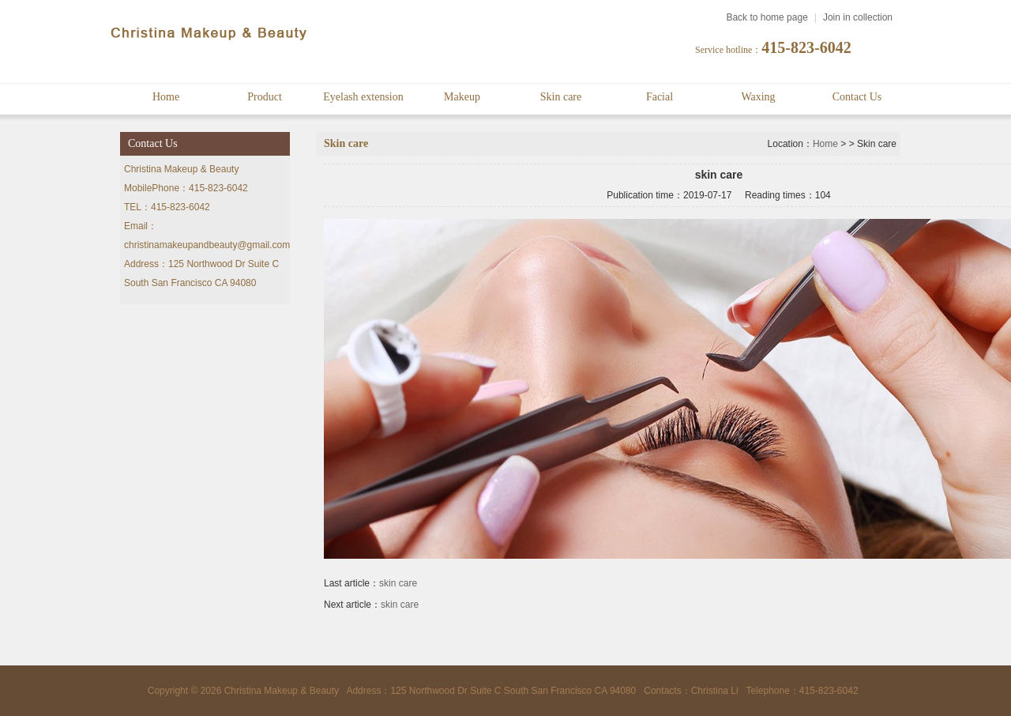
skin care (398, 583)
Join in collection (858, 17)
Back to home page (766, 17)
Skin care (560, 97)
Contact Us (857, 97)
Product (264, 97)
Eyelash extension (363, 97)
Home (165, 97)
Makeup (462, 97)
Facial (659, 97)
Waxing (758, 97)
